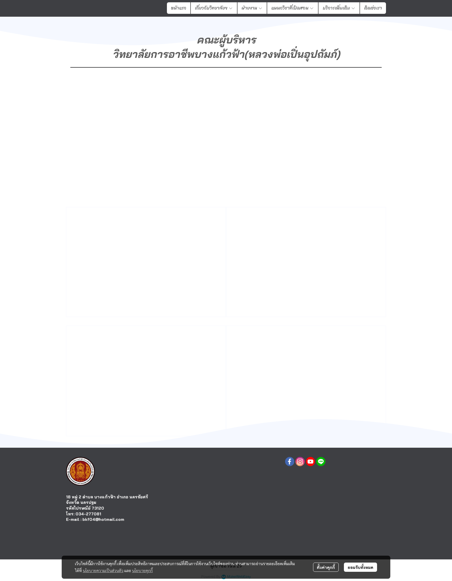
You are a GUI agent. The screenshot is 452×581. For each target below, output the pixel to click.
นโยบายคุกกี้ (142, 570)
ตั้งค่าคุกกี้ (326, 567)
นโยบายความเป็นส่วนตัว (103, 570)
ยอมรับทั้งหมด (360, 567)
